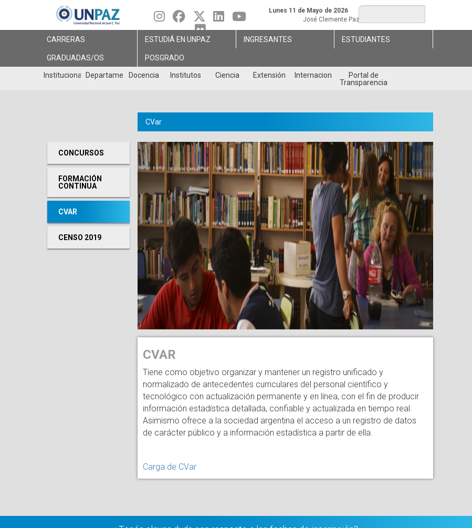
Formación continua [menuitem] (80, 182)
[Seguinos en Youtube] (239, 19)
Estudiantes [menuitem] (366, 39)
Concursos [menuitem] (81, 153)
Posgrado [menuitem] (164, 58)
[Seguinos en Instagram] (159, 19)
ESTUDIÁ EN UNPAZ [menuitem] (178, 39)
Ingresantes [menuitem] (268, 39)
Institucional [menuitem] (62, 75)
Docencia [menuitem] (144, 75)
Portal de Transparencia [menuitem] (363, 79)
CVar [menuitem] (67, 212)
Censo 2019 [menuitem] (79, 237)
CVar (153, 122)
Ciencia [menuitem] (227, 75)
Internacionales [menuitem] (313, 75)
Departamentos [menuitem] (104, 75)
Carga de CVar (169, 467)
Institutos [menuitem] (185, 75)
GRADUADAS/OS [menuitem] (75, 58)
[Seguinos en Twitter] (199, 19)
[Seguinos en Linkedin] (218, 19)
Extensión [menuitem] (269, 75)
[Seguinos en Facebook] (179, 19)
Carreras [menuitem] (66, 39)
